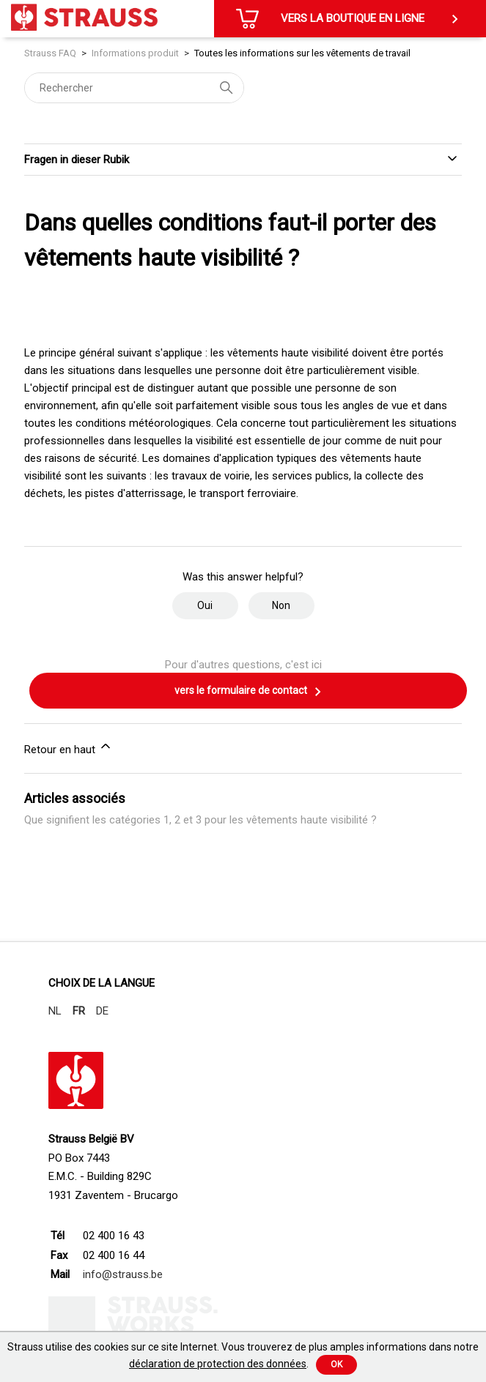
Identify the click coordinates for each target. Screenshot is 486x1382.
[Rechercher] (134, 87)
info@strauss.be (123, 1274)
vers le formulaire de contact (248, 692)
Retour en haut (68, 747)
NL (55, 1010)
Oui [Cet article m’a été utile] (205, 605)
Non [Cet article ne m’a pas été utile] (281, 605)
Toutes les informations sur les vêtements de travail (302, 53)
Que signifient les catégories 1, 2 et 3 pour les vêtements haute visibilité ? (200, 819)
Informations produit (135, 53)
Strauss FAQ (51, 53)
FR (79, 1010)
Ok (336, 1364)
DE (102, 1010)
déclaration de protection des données (217, 1364)
